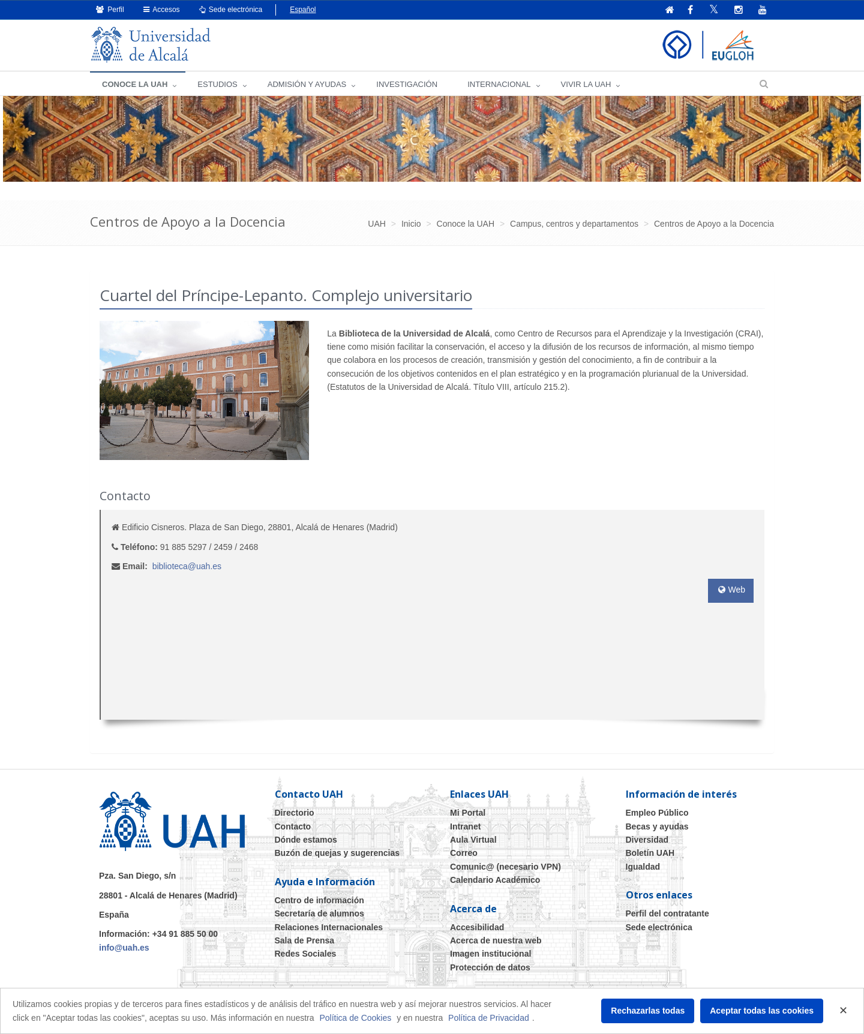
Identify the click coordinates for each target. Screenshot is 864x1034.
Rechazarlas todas (648, 1010)
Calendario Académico (495, 880)
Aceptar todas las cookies (762, 1010)
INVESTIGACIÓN (406, 84)
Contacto (293, 826)
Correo (464, 853)
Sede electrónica (231, 9)
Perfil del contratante (667, 913)
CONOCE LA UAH (134, 84)
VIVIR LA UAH (586, 84)
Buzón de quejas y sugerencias (337, 853)
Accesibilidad (477, 927)
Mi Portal (467, 812)
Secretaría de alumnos (319, 913)
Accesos (161, 9)
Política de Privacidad (488, 1018)
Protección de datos (490, 967)
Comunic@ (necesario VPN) (505, 866)
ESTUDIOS (217, 84)
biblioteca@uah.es (186, 566)
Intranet (465, 826)
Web (730, 589)
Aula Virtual (473, 839)
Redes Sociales (306, 953)
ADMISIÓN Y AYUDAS (307, 84)
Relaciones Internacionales (329, 927)
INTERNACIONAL (498, 84)
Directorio (294, 812)
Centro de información (319, 900)
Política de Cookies (355, 1018)
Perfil (110, 9)
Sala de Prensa (305, 940)
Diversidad (647, 839)
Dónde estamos (306, 839)
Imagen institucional (490, 953)
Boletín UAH (650, 853)
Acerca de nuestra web (496, 940)
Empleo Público (657, 812)
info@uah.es (124, 947)
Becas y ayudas (657, 826)
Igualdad (643, 866)
